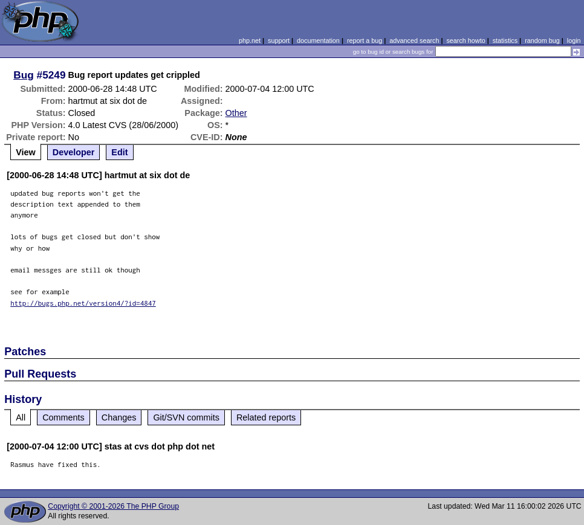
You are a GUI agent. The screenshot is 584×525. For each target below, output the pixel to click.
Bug (23, 75)
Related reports (266, 417)
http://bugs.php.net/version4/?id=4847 (83, 303)
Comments (63, 417)
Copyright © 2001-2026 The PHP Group (113, 506)
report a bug (364, 40)
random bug (542, 40)
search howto (465, 40)
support (279, 40)
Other (236, 113)
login (574, 40)
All (20, 417)
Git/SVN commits (186, 417)
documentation (318, 40)
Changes (119, 417)
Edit (119, 152)
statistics (505, 40)
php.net (250, 40)
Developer (74, 152)
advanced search (414, 40)
